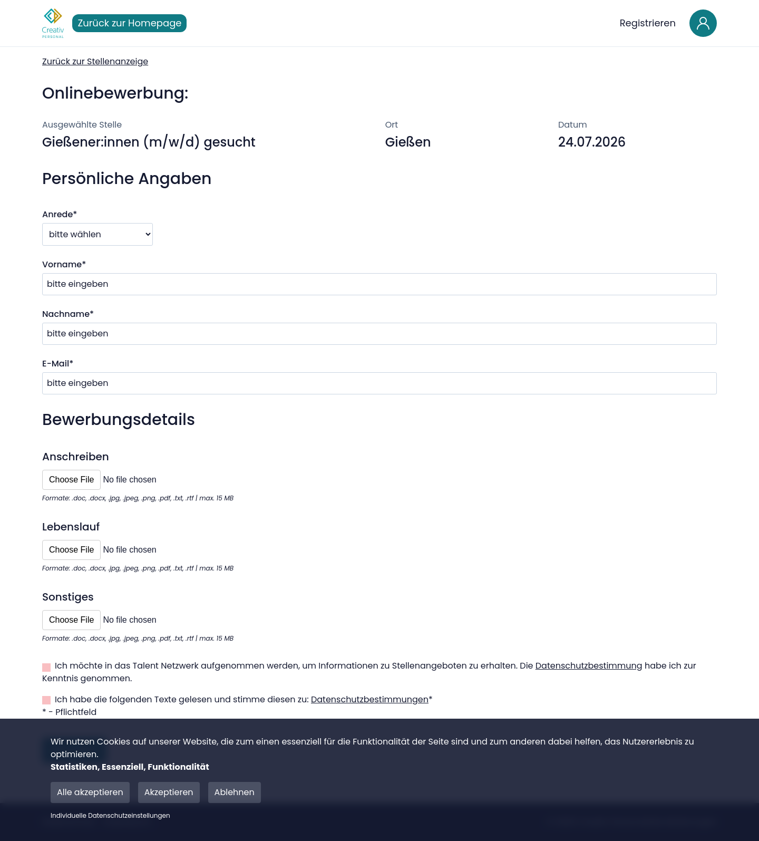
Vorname (64, 264)
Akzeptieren (168, 792)
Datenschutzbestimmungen (370, 699)
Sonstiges (68, 596)
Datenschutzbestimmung (589, 666)
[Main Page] (53, 23)
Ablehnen (235, 792)
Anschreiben (75, 456)
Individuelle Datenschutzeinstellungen (110, 815)
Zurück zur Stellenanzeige (95, 61)
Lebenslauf (71, 526)
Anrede (59, 214)
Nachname (68, 314)
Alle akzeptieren (90, 792)
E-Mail (57, 363)
